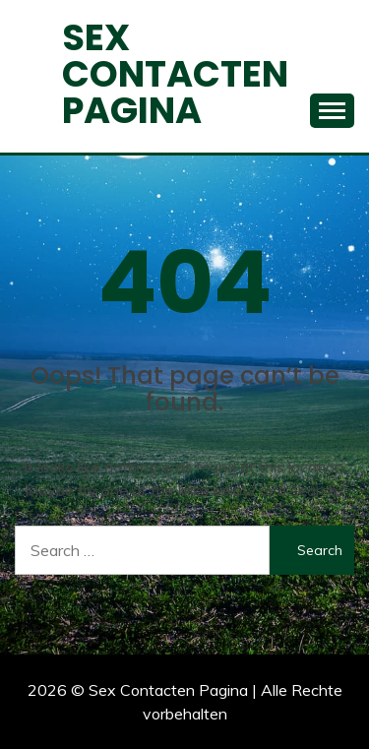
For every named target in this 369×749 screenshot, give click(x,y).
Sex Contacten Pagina (175, 74)
